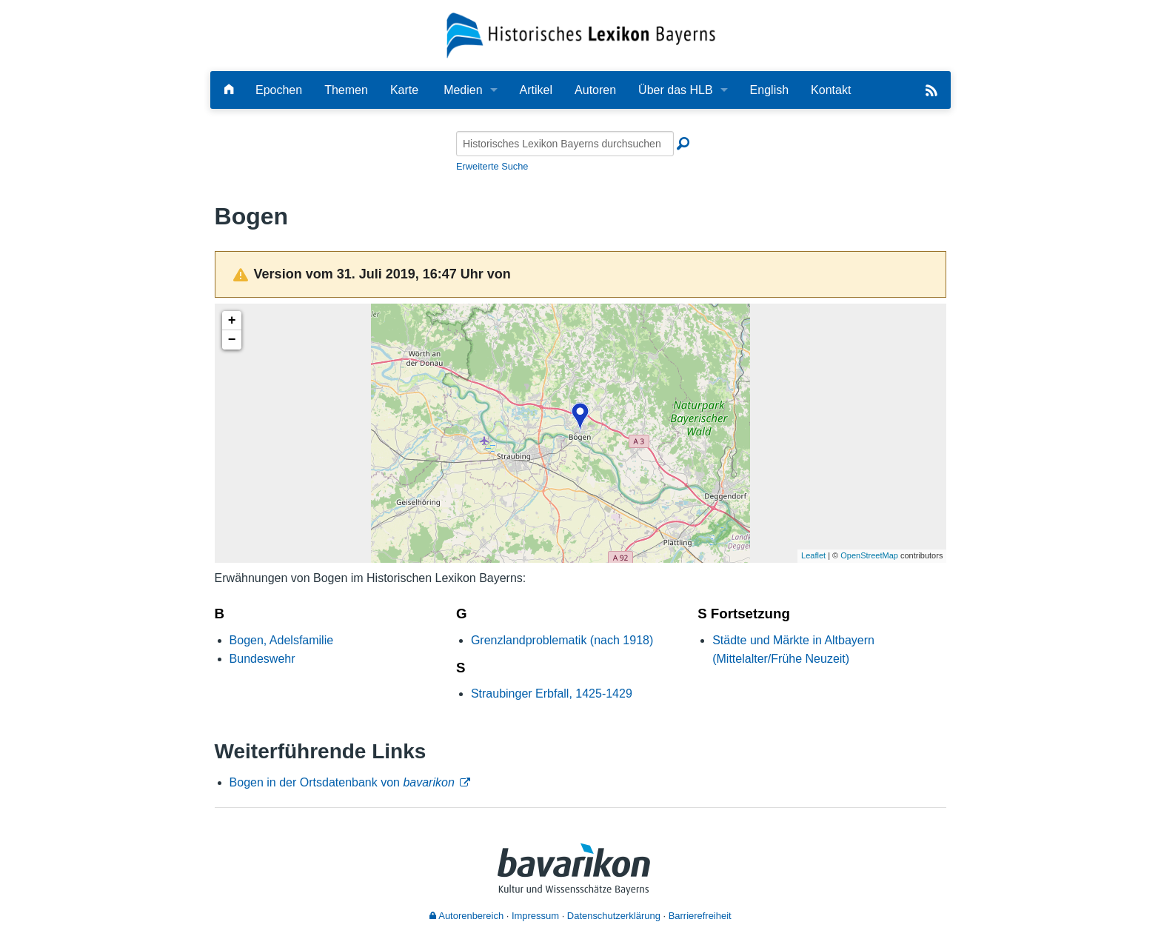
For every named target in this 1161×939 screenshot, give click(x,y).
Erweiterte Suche (492, 166)
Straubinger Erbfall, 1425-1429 (551, 693)
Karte (404, 90)
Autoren (595, 90)
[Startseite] (581, 34)
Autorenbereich (466, 915)
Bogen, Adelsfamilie (282, 640)
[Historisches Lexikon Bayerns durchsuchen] (565, 143)
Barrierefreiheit (700, 915)
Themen (346, 90)
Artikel (536, 90)
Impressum (535, 915)
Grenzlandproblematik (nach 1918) (562, 640)
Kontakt (831, 90)
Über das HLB (675, 90)
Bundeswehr (262, 658)
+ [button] (232, 321)
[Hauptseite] (228, 90)
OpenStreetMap (869, 555)
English (769, 90)
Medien (463, 90)
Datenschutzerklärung (613, 915)
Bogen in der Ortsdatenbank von (342, 782)
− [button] (232, 340)
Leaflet (813, 555)
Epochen (278, 90)
